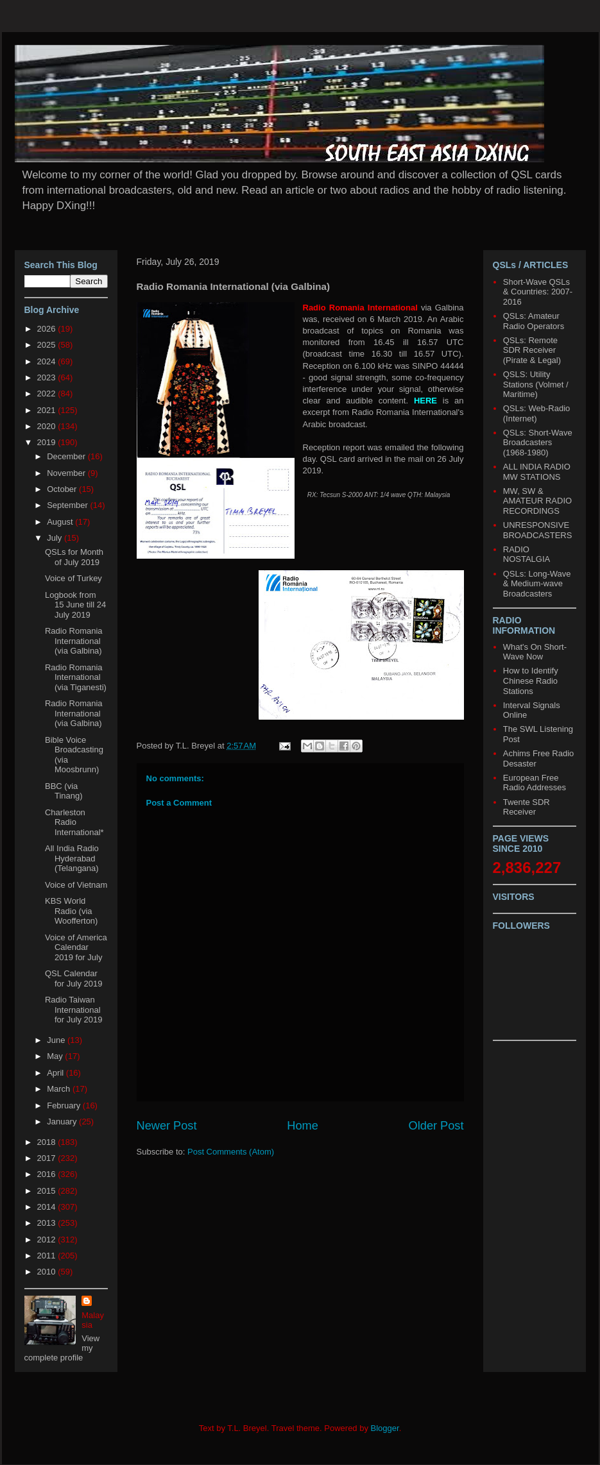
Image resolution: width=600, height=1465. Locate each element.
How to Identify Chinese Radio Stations (530, 680)
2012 (47, 1239)
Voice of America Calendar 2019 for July (76, 947)
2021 (47, 410)
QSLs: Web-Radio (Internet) (536, 413)
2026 (47, 329)
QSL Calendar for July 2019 (73, 978)
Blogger (385, 1428)
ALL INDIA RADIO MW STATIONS (536, 472)
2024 (47, 361)
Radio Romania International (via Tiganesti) (76, 677)
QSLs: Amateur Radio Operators (533, 321)
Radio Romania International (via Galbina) (74, 641)
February (65, 1105)
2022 (47, 393)
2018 (47, 1142)
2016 (47, 1174)
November (67, 473)
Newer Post (167, 1125)
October (63, 489)
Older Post (436, 1125)
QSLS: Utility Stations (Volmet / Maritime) (536, 384)
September (68, 505)
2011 (47, 1255)
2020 (47, 426)
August (61, 522)
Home (302, 1125)
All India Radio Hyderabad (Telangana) (72, 858)
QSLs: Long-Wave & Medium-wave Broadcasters (537, 583)
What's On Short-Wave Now (535, 652)
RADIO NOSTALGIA (526, 554)
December (67, 456)
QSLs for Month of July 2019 (74, 557)
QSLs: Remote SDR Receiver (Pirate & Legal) (532, 350)
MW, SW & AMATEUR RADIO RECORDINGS (537, 501)
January (63, 1121)
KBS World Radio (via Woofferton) (71, 911)
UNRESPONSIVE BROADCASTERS (537, 530)
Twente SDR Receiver (526, 807)
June (57, 1040)
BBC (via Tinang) (64, 791)
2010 (47, 1271)
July (55, 538)
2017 (47, 1158)
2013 (47, 1223)
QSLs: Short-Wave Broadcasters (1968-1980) (537, 442)
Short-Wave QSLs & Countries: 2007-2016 (537, 292)
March (60, 1089)
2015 (47, 1191)
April (56, 1073)
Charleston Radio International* (74, 822)
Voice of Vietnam (76, 885)
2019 (47, 442)
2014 (47, 1207)
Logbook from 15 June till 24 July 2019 (75, 605)
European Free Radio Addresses (534, 783)
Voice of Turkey (73, 578)
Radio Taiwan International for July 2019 (73, 1009)
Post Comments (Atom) (230, 1151)
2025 (47, 345)
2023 (47, 377)
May (56, 1056)
